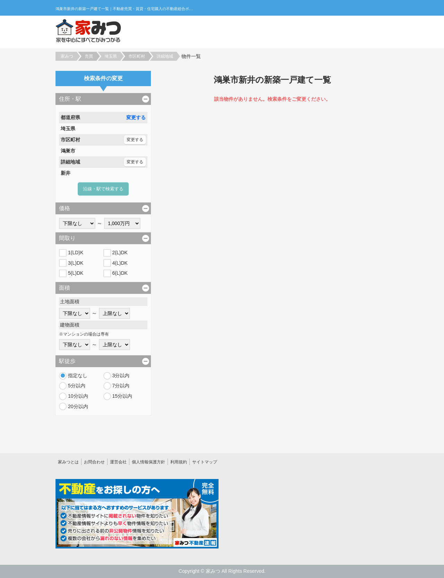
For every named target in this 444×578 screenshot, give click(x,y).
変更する (136, 117)
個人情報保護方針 (148, 462)
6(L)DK (120, 273)
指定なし (77, 375)
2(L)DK (120, 252)
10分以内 (78, 396)
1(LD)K (75, 252)
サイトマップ (204, 462)
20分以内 (78, 406)
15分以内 (122, 396)
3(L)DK (75, 263)
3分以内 (121, 375)
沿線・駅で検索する (103, 188)
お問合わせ (94, 462)
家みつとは (68, 462)
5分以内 (76, 385)
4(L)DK (120, 263)
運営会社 (118, 462)
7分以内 (121, 385)
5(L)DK (75, 273)
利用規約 (178, 462)
